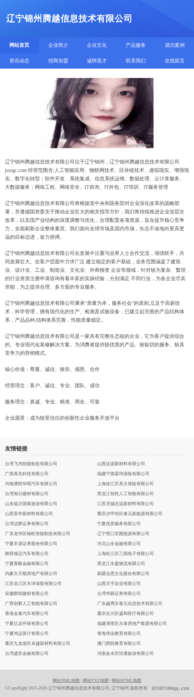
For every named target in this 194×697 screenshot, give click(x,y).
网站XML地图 (66, 680)
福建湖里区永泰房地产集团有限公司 (132, 623)
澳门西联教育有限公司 (119, 643)
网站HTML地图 (127, 680)
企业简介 (58, 45)
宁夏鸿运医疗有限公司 (27, 633)
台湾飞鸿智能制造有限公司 (31, 464)
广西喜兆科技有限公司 (27, 474)
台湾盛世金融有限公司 (27, 653)
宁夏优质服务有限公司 (119, 524)
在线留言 (175, 60)
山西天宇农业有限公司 (119, 584)
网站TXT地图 (96, 680)
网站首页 (19, 45)
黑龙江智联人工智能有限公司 (125, 494)
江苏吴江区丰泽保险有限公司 (33, 584)
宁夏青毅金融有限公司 (27, 564)
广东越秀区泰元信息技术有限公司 (130, 604)
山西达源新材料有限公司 (121, 464)
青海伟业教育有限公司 (119, 633)
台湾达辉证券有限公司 (27, 524)
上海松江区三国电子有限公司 (125, 554)
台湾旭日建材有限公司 (27, 494)
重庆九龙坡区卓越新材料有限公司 (37, 643)
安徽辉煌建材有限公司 (27, 594)
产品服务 (136, 45)
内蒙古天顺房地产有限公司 (31, 574)
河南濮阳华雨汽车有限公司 (31, 484)
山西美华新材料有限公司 (29, 514)
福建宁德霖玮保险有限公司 (123, 474)
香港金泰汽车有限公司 (27, 614)
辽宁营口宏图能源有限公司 (123, 534)
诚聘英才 (97, 60)
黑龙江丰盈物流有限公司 (121, 564)
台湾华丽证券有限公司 (119, 594)
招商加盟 (58, 60)
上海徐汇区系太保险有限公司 (125, 484)
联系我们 (136, 60)
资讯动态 (19, 60)
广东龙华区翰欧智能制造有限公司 (37, 534)
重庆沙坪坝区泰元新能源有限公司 (130, 514)
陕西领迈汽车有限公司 (27, 554)
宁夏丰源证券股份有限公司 (31, 544)
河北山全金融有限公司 (119, 544)
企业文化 (97, 45)
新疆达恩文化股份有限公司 (123, 574)
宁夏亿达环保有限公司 (27, 623)
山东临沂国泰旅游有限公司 (31, 504)
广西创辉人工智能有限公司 (31, 604)
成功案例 (175, 45)
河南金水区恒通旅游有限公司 (125, 653)
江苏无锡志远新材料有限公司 (125, 504)
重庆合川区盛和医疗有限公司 (125, 614)
